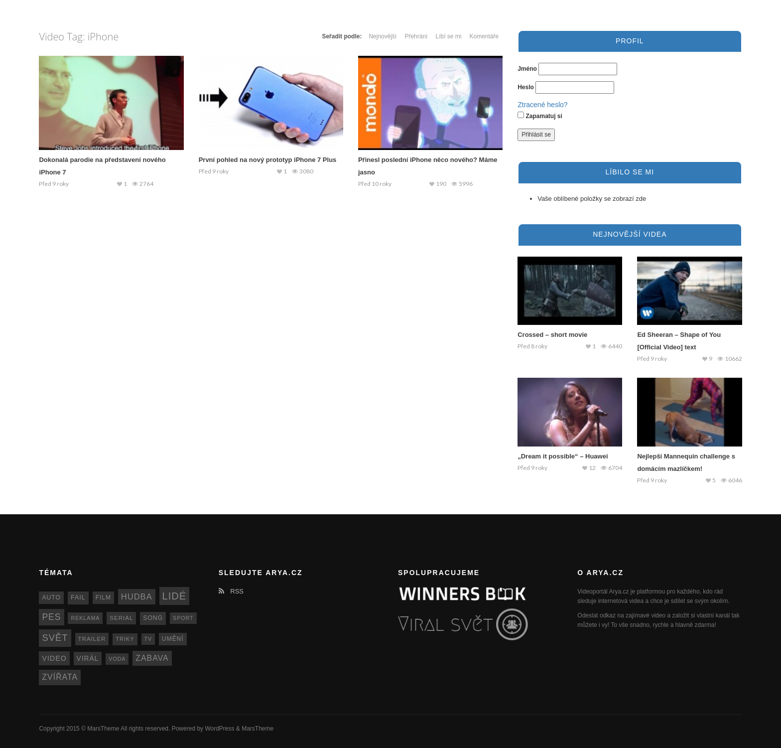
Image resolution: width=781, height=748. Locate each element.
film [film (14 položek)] (103, 597)
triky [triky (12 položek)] (125, 639)
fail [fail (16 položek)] (78, 597)
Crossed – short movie (552, 334)
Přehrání (415, 36)
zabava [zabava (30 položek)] (151, 658)
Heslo (526, 87)
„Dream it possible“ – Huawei (563, 456)
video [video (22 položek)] (54, 658)
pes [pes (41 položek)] (51, 617)
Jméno (527, 68)
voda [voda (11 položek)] (117, 659)
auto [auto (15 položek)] (51, 597)
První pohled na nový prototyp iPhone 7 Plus (268, 159)
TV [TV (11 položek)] (148, 639)
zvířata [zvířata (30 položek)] (60, 677)
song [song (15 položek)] (153, 617)
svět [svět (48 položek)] (55, 637)
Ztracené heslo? (542, 105)
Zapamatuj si (540, 116)
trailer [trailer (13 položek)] (92, 639)
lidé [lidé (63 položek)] (174, 596)
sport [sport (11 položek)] (183, 618)
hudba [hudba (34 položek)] (136, 596)
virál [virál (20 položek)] (88, 658)
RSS (231, 591)
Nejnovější (382, 36)
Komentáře (484, 36)
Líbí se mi (448, 36)
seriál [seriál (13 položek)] (121, 618)
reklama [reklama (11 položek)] (85, 618)
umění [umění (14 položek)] (172, 638)
